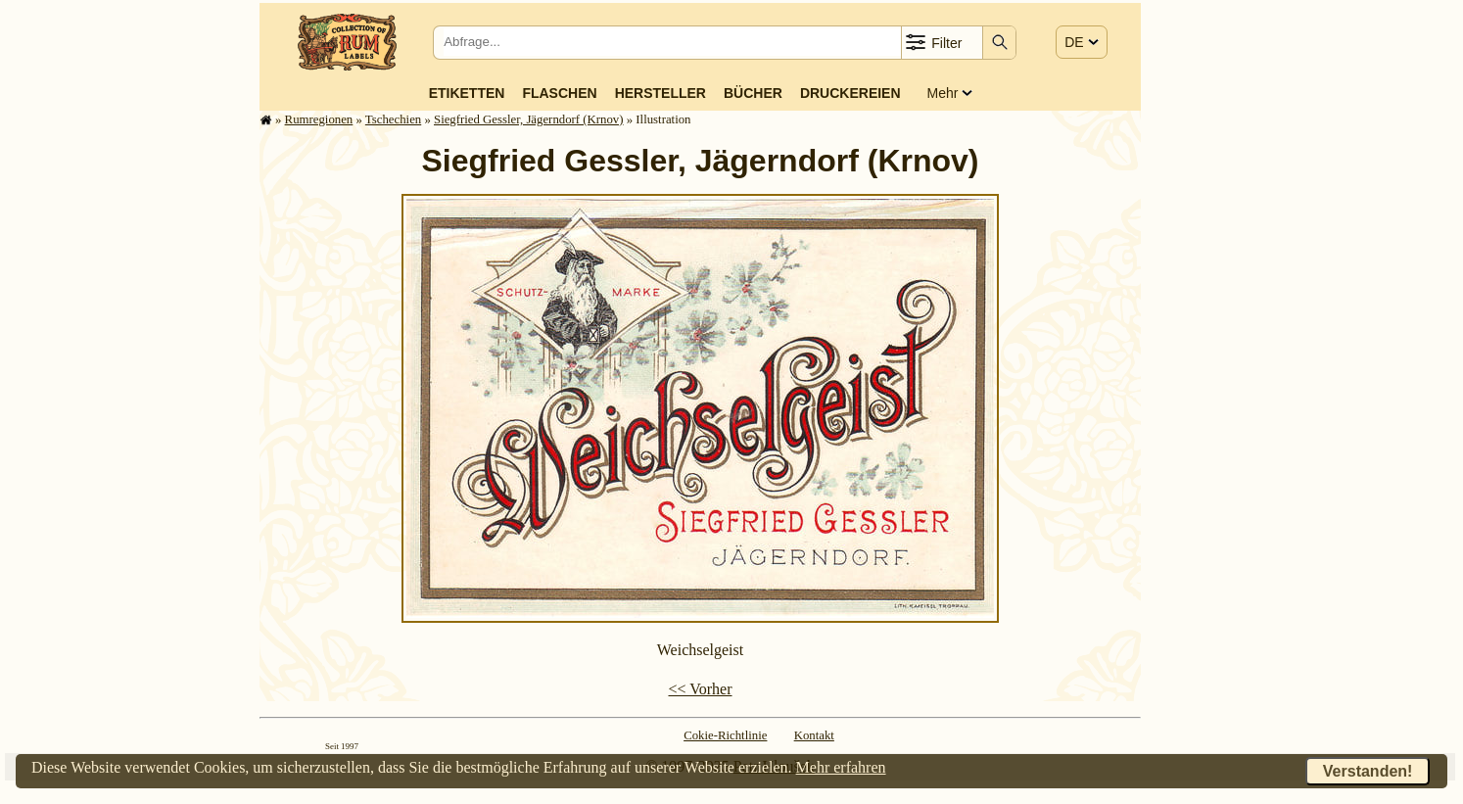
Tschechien (393, 119)
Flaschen (559, 93)
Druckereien (850, 93)
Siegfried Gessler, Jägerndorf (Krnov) (529, 119)
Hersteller (660, 93)
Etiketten (467, 93)
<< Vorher (700, 689)
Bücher (753, 93)
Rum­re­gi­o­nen (319, 119)
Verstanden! (1368, 771)
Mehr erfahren (841, 767)
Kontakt (814, 735)
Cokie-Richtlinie (725, 735)
